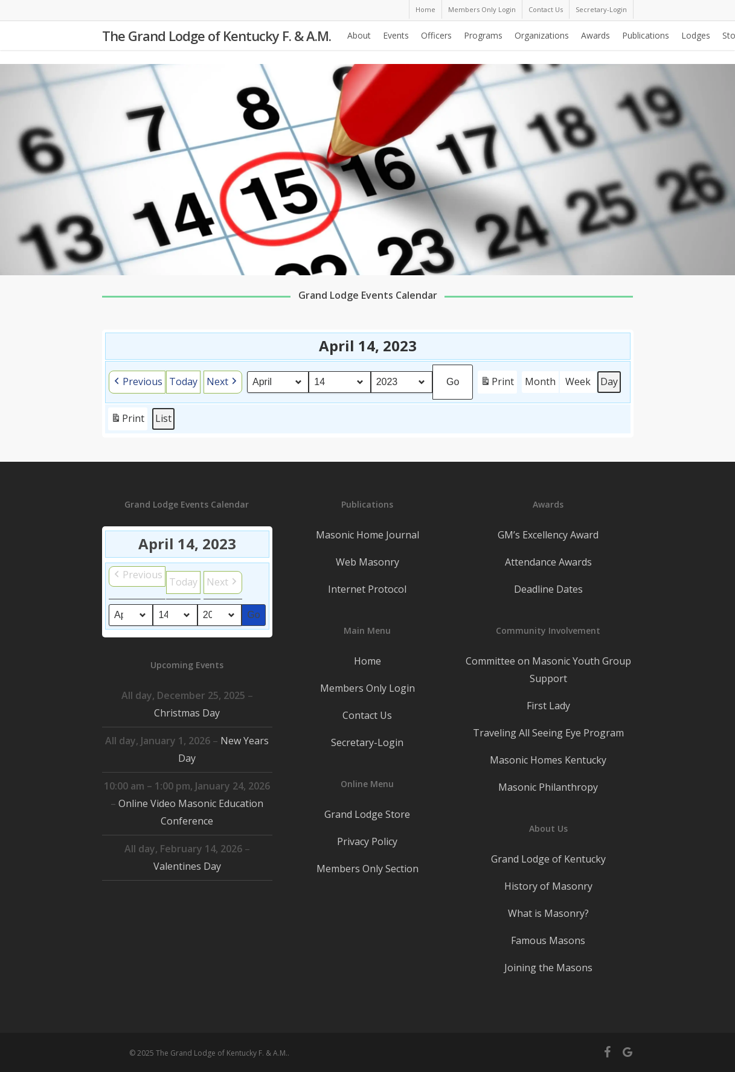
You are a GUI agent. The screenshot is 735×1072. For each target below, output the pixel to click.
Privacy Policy (367, 841)
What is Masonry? (548, 913)
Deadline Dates (548, 589)
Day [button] (609, 381)
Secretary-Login (367, 742)
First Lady (548, 705)
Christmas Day (187, 712)
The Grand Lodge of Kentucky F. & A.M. (216, 42)
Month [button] (540, 381)
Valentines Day (186, 866)
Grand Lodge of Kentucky (548, 859)
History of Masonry (548, 886)
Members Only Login (367, 688)
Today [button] (183, 381)
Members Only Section (367, 868)
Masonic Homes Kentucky (548, 760)
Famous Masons (548, 940)
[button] (137, 382)
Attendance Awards (548, 562)
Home (367, 661)
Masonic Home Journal (367, 534)
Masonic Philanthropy (548, 787)
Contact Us (367, 715)
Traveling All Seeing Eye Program (548, 732)
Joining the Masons (548, 967)
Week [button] (578, 381)
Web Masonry (367, 562)
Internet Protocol (367, 589)
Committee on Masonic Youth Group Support (548, 669)
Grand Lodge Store (367, 814)
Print (497, 384)
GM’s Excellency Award (548, 534)
